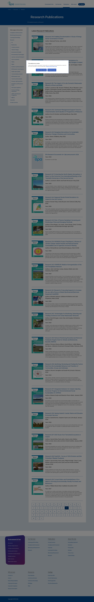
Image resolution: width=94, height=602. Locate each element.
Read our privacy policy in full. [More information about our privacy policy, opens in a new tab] (51, 66)
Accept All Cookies (52, 69)
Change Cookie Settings (41, 69)
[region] (47, 67)
